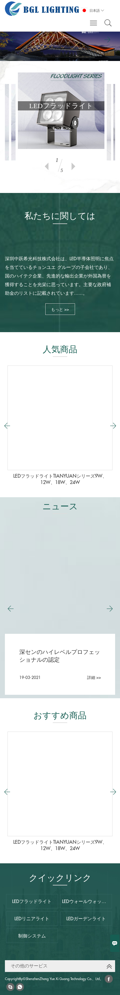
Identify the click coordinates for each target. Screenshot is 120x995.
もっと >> (61, 128)
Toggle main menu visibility (94, 20)
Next (73, 166)
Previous (46, 166)
